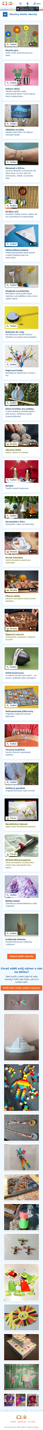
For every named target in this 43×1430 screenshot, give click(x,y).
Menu (37, 3)
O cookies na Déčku (32, 1427)
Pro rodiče (31, 1422)
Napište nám (22, 1422)
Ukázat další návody (21, 956)
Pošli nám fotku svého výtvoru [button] (21, 987)
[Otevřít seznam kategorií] (5, 14)
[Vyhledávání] (20, 3)
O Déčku (13, 1422)
